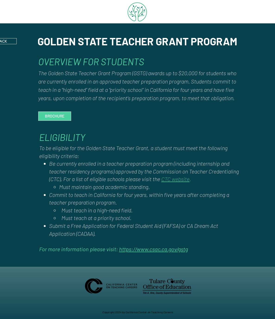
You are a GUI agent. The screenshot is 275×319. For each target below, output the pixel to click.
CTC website (175, 179)
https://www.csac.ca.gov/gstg (153, 249)
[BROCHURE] (54, 116)
